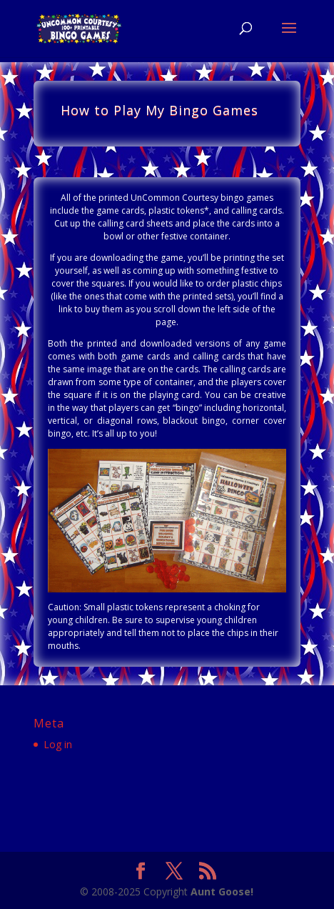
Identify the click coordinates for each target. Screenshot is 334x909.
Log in (58, 744)
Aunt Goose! (222, 891)
